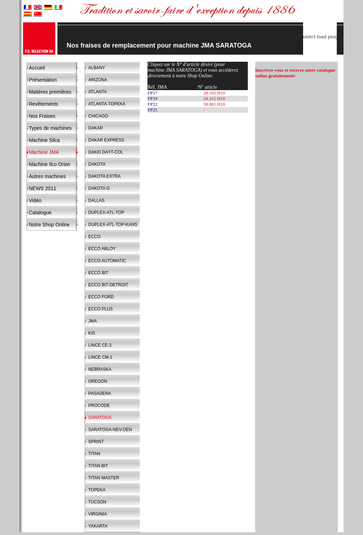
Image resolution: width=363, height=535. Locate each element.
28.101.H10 (214, 98)
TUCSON (97, 502)
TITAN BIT (98, 465)
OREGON (97, 381)
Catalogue (40, 212)
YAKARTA (97, 526)
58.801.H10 (214, 104)
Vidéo (35, 200)
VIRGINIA (97, 514)
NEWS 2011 (42, 188)
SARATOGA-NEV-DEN (110, 429)
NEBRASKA (99, 369)
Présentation (43, 80)
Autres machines (47, 176)
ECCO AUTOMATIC (107, 260)
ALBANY (96, 67)
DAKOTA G (99, 188)
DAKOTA (96, 164)
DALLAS (96, 200)
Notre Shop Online (49, 224)
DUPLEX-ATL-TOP (106, 212)
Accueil (37, 68)
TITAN (94, 453)
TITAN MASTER (103, 477)
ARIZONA (97, 79)
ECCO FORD (101, 296)
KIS (91, 333)
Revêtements (43, 104)
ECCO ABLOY (102, 248)
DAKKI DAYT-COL (105, 152)
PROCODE (99, 405)
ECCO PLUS (100, 309)
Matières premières (50, 92)
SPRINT (96, 441)
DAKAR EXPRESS (106, 140)
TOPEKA (96, 489)
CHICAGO (98, 116)
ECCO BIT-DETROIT (108, 284)
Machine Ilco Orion (49, 164)
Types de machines (50, 128)
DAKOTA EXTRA (104, 176)
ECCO (94, 236)
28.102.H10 (214, 92)
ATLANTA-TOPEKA (106, 103)
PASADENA (99, 393)
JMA (92, 321)
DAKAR (95, 128)
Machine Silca (44, 140)
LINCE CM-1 (100, 357)
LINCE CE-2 (100, 345)
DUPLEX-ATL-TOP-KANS (112, 224)
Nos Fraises (42, 116)
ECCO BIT (98, 272)
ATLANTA (97, 91)
